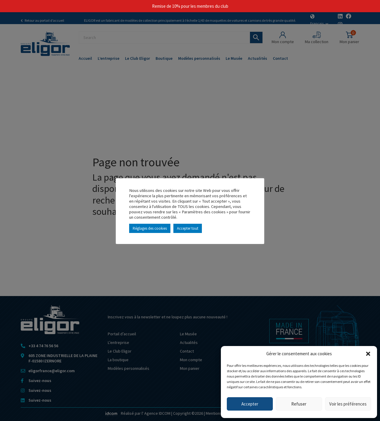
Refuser (298, 404)
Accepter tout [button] (187, 228)
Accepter (249, 404)
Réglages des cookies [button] (150, 228)
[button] (368, 354)
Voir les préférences (348, 404)
